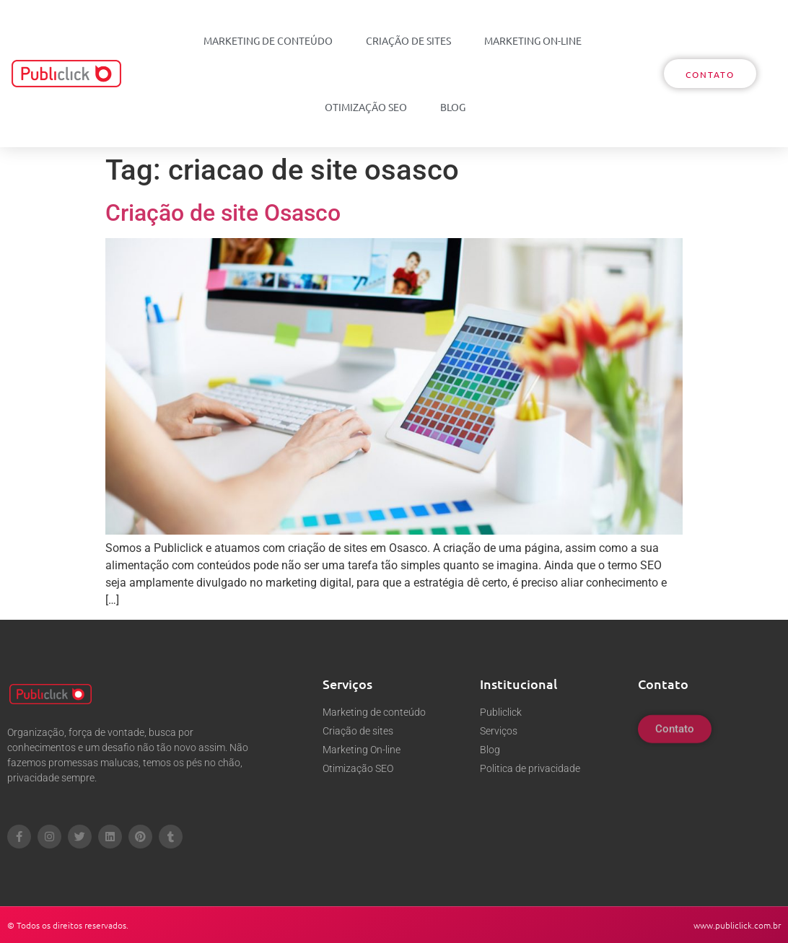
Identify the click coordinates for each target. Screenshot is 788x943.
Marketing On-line (533, 40)
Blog (452, 106)
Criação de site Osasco (223, 213)
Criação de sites (408, 40)
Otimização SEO (366, 106)
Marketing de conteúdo (268, 40)
